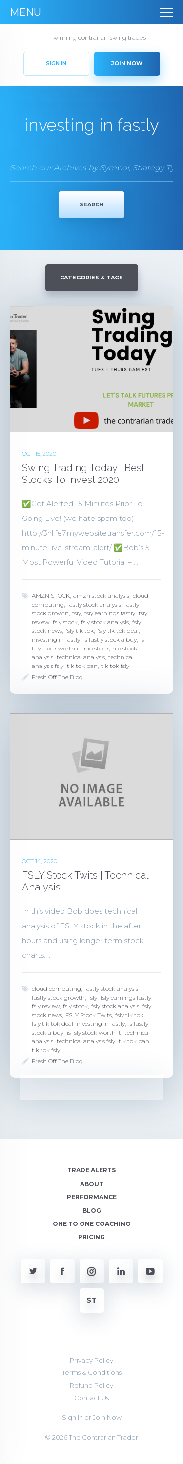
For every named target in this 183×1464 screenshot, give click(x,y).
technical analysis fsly (86, 1041)
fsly (76, 613)
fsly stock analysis (105, 622)
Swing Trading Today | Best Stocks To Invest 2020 (83, 473)
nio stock (96, 648)
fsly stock (65, 622)
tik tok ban (82, 665)
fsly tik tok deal (118, 630)
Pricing (91, 1237)
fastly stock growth (58, 997)
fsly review (46, 1006)
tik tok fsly (115, 665)
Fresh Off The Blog (57, 677)
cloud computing (56, 988)
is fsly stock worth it (94, 1032)
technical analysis (81, 657)
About (91, 1183)
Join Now (107, 1417)
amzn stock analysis (101, 595)
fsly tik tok (79, 630)
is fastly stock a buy (110, 639)
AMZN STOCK (51, 595)
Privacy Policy (91, 1360)
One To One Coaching (91, 1223)
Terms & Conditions (92, 1372)
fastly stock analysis (94, 604)
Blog (91, 1210)
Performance (92, 1197)
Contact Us (91, 1398)
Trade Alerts (91, 1170)
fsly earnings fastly (109, 613)
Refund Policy (91, 1385)
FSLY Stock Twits (88, 1015)
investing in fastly (56, 639)
